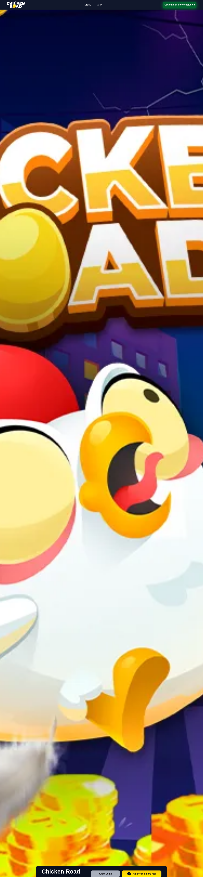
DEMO (88, 4)
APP (99, 4)
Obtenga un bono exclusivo (179, 4)
